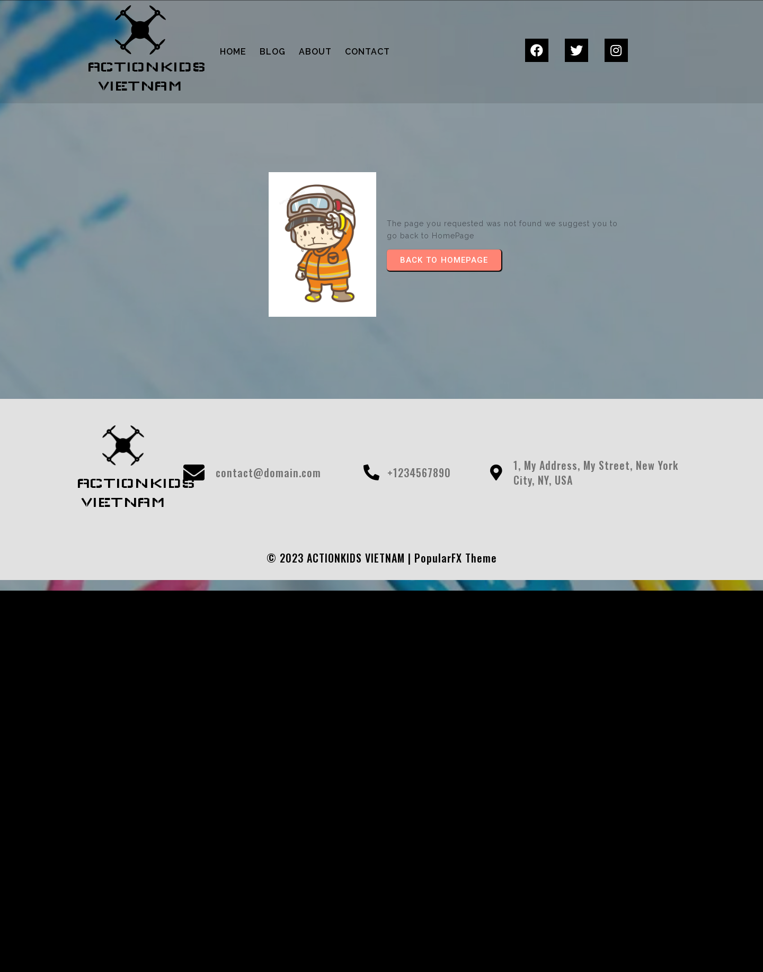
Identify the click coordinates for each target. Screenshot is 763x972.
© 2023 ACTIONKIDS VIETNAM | (340, 558)
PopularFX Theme (455, 558)
